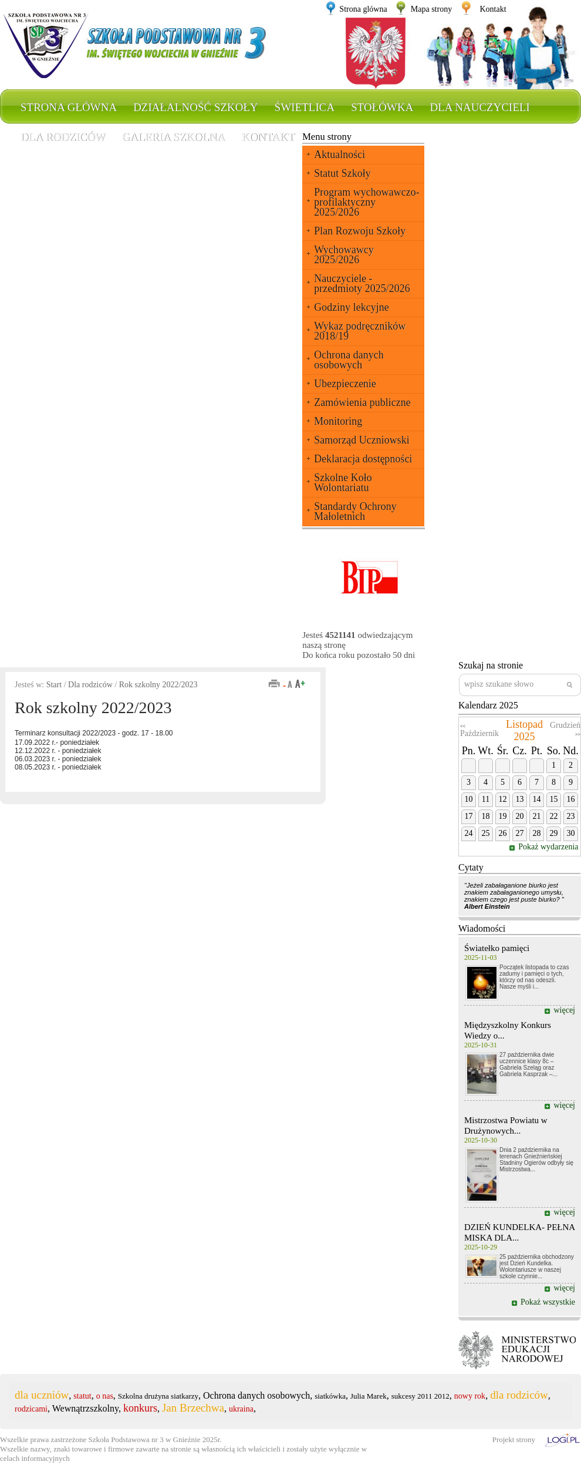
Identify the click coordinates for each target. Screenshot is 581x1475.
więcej (564, 1010)
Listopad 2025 (524, 730)
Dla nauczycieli (479, 107)
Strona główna (69, 107)
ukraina (241, 1409)
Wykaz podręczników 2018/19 (360, 331)
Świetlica (305, 107)
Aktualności (339, 154)
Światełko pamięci (496, 948)
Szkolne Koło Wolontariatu (343, 482)
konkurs (140, 1408)
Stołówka (382, 107)
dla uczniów (42, 1395)
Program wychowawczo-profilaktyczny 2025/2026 (366, 202)
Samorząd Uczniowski (361, 440)
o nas (104, 1396)
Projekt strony (513, 1439)
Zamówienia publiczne (362, 402)
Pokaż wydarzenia (549, 846)
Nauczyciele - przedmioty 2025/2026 (362, 283)
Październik (479, 733)
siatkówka (330, 1396)
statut (82, 1396)
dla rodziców (519, 1395)
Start (54, 684)
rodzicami (31, 1409)
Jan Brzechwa (193, 1408)
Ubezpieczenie (345, 383)
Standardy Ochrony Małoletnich (355, 511)
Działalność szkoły (195, 107)
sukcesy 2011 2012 (420, 1396)
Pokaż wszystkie (548, 1302)
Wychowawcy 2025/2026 (344, 255)
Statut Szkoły (342, 173)
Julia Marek (368, 1396)
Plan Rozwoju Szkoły (360, 231)
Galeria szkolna (173, 137)
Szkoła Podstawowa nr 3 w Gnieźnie (145, 1439)
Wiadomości (481, 928)
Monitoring (338, 421)
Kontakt (492, 9)
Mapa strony (431, 9)
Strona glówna (363, 9)
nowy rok (469, 1396)
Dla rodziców (63, 137)
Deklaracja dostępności (363, 459)
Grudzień (565, 725)
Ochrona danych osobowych (348, 360)
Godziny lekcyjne (351, 307)
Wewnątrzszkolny (85, 1408)
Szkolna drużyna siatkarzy (158, 1396)
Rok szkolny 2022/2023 (158, 684)
